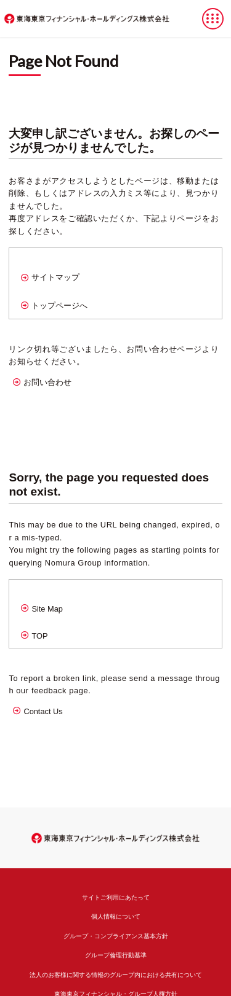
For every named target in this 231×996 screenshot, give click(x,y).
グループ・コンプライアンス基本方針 (115, 936)
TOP (39, 635)
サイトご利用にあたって (116, 897)
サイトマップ (55, 277)
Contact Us (42, 711)
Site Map (47, 608)
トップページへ (59, 305)
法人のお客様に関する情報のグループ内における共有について (116, 974)
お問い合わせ (47, 382)
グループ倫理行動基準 (116, 955)
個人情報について (115, 916)
